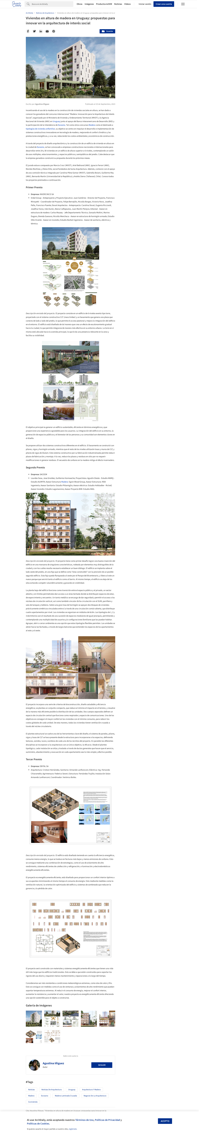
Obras (79, 4)
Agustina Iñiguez (53, 1063)
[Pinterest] (54, 31)
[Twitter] (34, 31)
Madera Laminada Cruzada (66, 1095)
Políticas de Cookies (38, 1123)
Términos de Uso (84, 1120)
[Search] (52, 4)
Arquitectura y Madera (91, 1089)
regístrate (73, 1129)
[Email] (47, 31)
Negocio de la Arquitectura (95, 1095)
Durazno (61, 125)
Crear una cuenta (164, 4)
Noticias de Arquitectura (51, 1089)
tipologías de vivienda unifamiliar (40, 128)
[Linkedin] (41, 31)
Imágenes (89, 4)
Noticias (118, 4)
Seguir (101, 1065)
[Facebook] (28, 31)
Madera (92, 125)
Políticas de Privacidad (107, 1120)
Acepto (165, 1121)
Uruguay (56, 121)
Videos (127, 4)
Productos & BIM (104, 4)
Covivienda (32, 1102)
